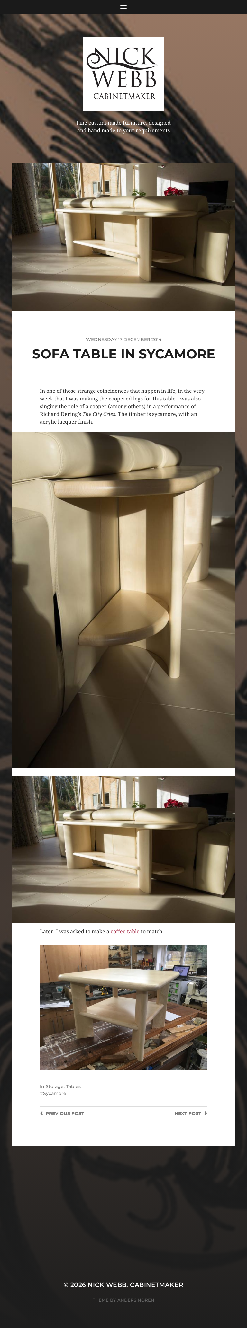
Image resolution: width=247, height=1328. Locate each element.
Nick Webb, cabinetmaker (135, 1284)
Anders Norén (135, 1300)
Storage (55, 1086)
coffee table (125, 931)
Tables (73, 1086)
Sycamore (54, 1093)
